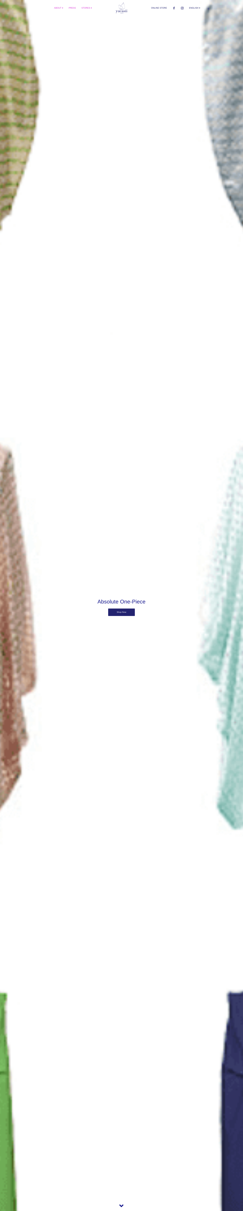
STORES (86, 8)
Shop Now (121, 612)
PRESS (72, 8)
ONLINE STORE (159, 8)
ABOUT (57, 8)
